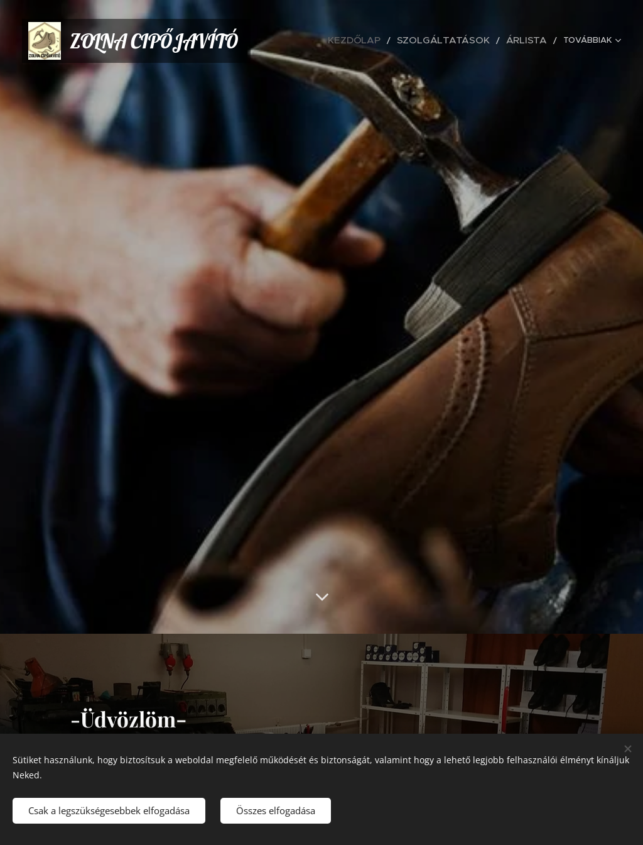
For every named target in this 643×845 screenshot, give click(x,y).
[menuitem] (390, 41)
